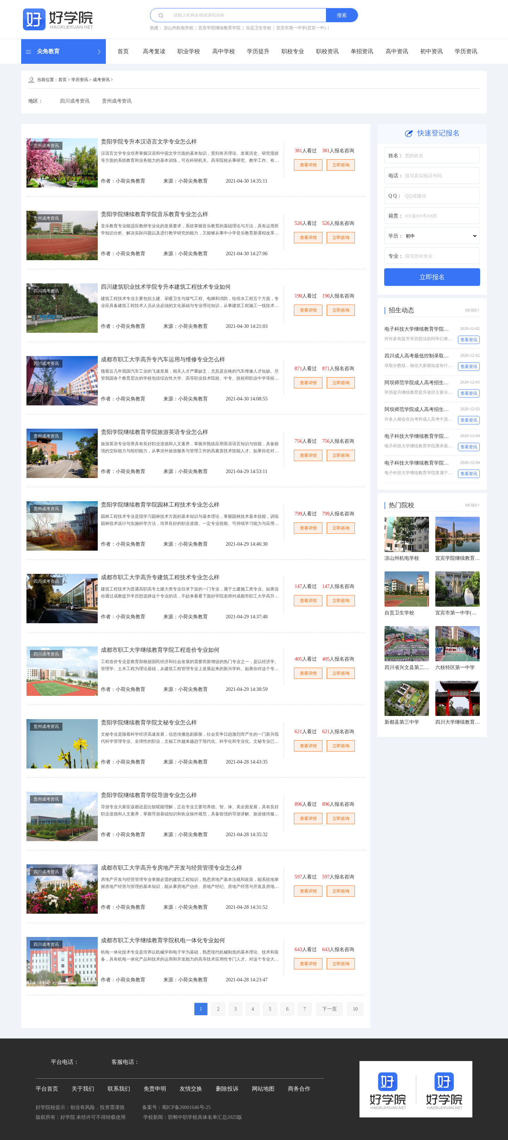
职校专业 (293, 51)
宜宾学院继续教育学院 (219, 27)
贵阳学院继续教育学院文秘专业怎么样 (149, 722)
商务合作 (299, 1089)
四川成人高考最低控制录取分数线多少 (426, 355)
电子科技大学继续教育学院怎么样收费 (426, 329)
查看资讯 (468, 339)
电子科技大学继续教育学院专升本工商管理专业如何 (441, 463)
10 (355, 1009)
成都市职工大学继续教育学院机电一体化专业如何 (163, 940)
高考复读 (154, 51)
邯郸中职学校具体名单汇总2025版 (205, 1117)
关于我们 (83, 1089)
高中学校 (223, 51)
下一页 (329, 1009)
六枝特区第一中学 (455, 667)
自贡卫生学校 (258, 27)
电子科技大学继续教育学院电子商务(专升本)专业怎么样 (445, 436)
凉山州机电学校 (178, 27)
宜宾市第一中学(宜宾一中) (301, 27)
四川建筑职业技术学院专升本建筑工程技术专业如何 (166, 287)
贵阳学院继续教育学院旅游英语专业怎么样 (154, 432)
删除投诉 (227, 1089)
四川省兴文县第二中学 (409, 667)
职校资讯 (327, 51)
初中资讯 (431, 51)
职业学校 (188, 51)
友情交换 (191, 1089)
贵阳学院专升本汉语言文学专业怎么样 (149, 142)
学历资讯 (466, 51)
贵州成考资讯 (117, 101)
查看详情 (308, 165)
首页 (123, 51)
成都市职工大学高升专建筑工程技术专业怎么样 (160, 577)
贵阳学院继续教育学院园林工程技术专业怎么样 (160, 505)
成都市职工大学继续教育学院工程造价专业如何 (160, 650)
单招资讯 (362, 51)
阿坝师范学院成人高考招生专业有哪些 (426, 382)
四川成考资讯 (75, 101)
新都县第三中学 (402, 722)
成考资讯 (101, 79)
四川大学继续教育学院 (460, 722)
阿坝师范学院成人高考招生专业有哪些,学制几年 (437, 409)
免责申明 (155, 1089)
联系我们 (119, 1089)
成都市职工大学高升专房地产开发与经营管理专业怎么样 (171, 868)
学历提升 (258, 51)
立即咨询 (340, 165)
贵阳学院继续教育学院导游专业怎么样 (149, 795)
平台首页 (47, 1089)
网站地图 (263, 1089)
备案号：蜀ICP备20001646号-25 (176, 1107)
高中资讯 (397, 51)
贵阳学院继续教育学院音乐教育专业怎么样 (154, 214)
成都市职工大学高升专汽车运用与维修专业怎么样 (163, 359)
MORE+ (472, 310)
